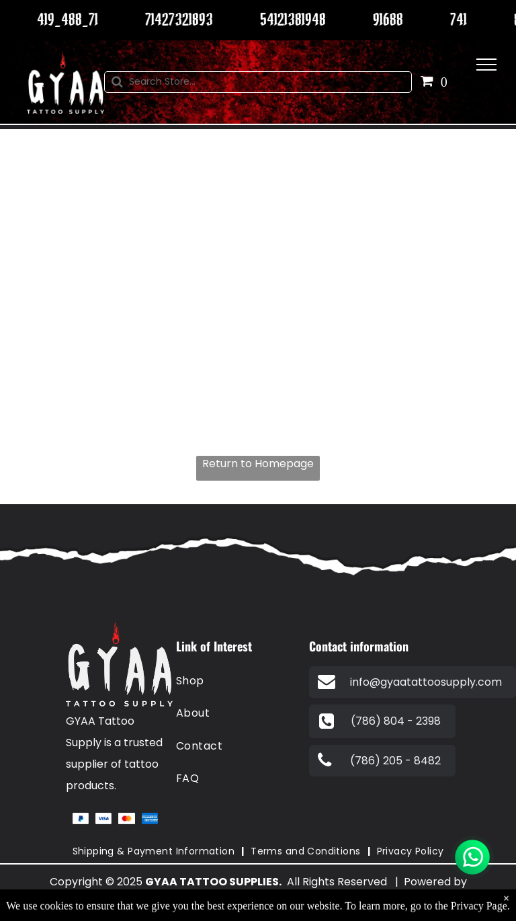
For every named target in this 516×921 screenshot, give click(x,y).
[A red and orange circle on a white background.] (126, 818)
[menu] (486, 64)
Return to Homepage (258, 463)
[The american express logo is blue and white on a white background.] (150, 818)
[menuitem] (237, 681)
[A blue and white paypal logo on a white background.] (81, 818)
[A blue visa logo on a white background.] (103, 818)
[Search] (258, 82)
